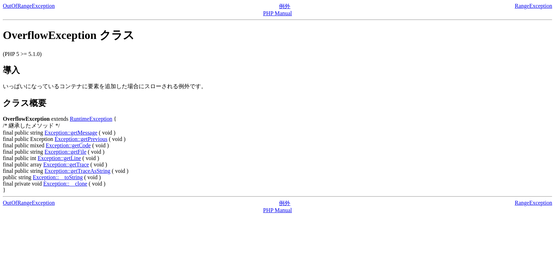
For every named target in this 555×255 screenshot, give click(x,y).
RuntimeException (91, 119)
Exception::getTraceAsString (77, 171)
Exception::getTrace (66, 165)
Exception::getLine (59, 158)
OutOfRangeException (29, 6)
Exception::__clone (65, 184)
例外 (284, 6)
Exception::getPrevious (81, 139)
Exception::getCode (68, 145)
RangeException (533, 6)
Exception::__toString (57, 177)
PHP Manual (277, 13)
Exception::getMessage (71, 133)
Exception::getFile (65, 152)
